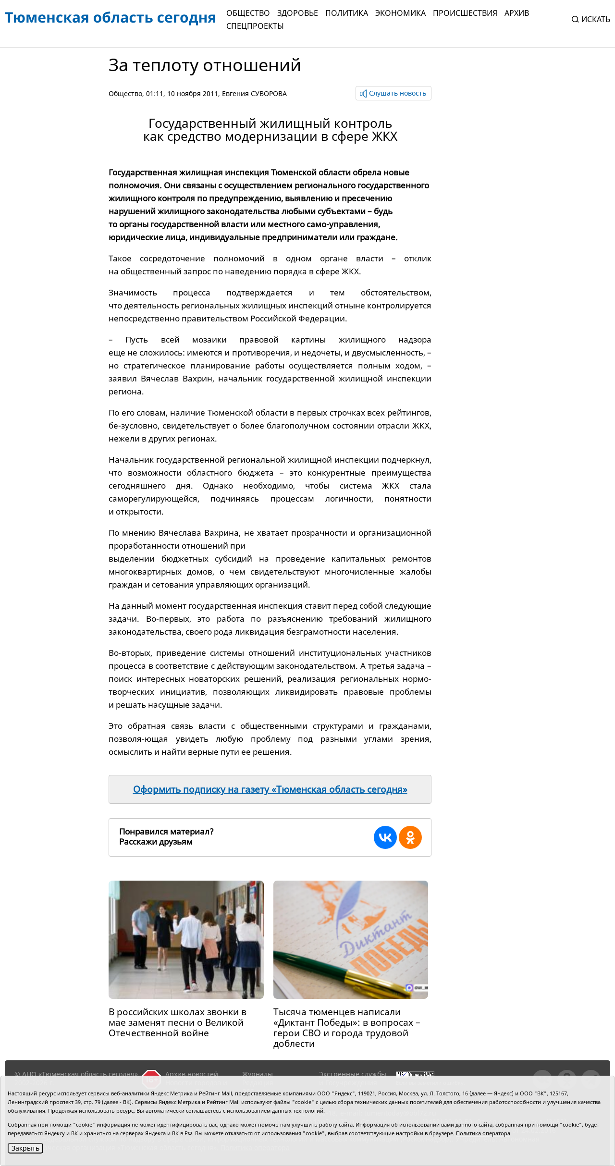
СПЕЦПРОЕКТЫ (255, 26)
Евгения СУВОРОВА (254, 93)
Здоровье (297, 13)
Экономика (400, 13)
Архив (516, 13)
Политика (346, 13)
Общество (248, 13)
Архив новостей (191, 1074)
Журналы (257, 1074)
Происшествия (465, 13)
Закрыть (25, 1148)
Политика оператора (483, 1133)
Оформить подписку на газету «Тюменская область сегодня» (270, 789)
